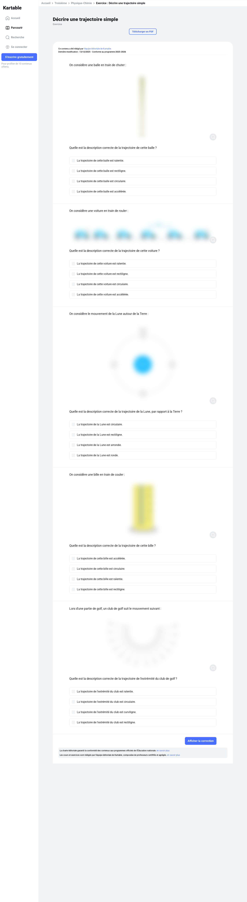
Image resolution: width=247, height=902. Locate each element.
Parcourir (13, 28)
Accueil (12, 18)
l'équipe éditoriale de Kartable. (97, 49)
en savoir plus (163, 750)
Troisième (61, 3)
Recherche (14, 37)
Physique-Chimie (81, 3)
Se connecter (16, 47)
